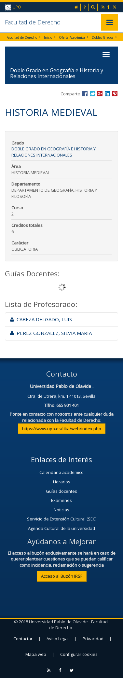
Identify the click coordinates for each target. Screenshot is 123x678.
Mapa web (35, 654)
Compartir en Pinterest (114, 93)
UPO (13, 7)
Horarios (61, 482)
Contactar (23, 639)
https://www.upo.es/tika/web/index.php (61, 429)
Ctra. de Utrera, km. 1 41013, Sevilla (61, 396)
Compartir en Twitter (92, 93)
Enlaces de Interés (61, 459)
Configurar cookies (79, 654)
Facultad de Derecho (33, 22)
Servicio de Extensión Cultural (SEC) (61, 519)
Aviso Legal (58, 639)
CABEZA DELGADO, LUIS (41, 319)
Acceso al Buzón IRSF (61, 576)
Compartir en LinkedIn (107, 93)
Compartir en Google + (99, 93)
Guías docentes (61, 491)
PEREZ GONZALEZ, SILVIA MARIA (51, 333)
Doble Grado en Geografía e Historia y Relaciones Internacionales (53, 152)
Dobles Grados (102, 37)
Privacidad (93, 639)
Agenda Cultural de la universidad (61, 528)
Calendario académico (61, 472)
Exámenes (61, 500)
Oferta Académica (72, 37)
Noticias (61, 510)
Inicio (48, 37)
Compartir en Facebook (85, 93)
